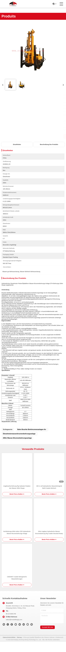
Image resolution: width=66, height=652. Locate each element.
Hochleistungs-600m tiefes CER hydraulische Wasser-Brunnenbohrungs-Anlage (17, 542)
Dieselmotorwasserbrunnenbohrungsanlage (19, 444)
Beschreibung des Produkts (49, 144)
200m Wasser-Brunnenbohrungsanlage (17, 448)
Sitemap (19, 647)
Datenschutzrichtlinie (9, 647)
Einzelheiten (17, 144)
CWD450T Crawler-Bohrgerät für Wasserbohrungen (17, 588)
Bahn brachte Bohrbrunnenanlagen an (31, 439)
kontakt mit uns (47, 637)
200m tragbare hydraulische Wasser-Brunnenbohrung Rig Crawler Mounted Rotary (49, 542)
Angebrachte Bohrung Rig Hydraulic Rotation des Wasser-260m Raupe (16, 497)
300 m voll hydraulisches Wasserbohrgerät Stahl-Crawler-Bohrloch (49, 497)
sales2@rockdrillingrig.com (14, 630)
